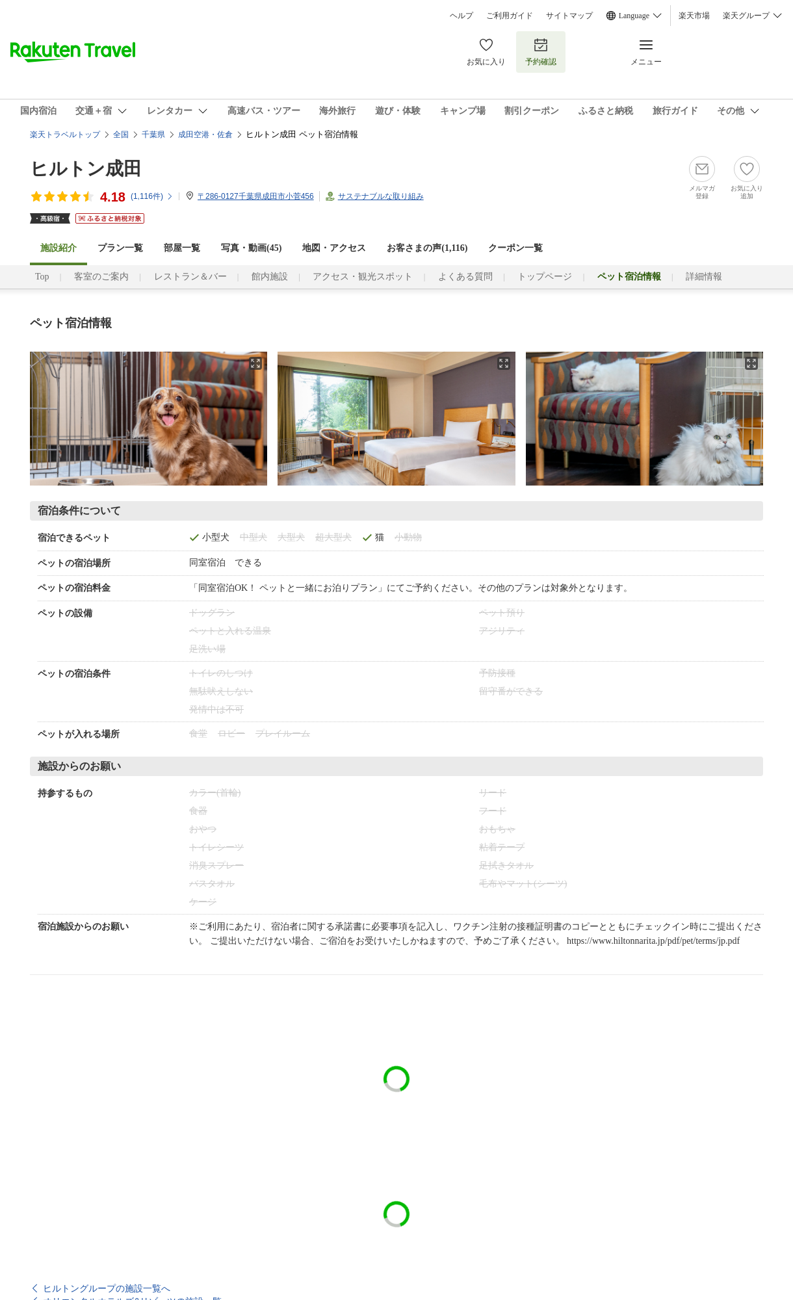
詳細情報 (704, 276)
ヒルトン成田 (86, 169)
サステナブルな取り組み (381, 196)
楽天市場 (694, 15)
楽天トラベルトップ (65, 134)
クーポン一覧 (515, 248)
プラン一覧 (120, 248)
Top (42, 276)
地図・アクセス (334, 248)
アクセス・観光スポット (363, 276)
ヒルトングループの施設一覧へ (106, 1288)
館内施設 (270, 276)
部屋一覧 (182, 248)
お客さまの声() (427, 248)
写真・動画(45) (251, 248)
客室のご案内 (101, 276)
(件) (152, 196)
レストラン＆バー (190, 276)
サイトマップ (569, 15)
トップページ (544, 276)
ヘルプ (461, 15)
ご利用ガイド (509, 15)
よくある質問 (465, 276)
